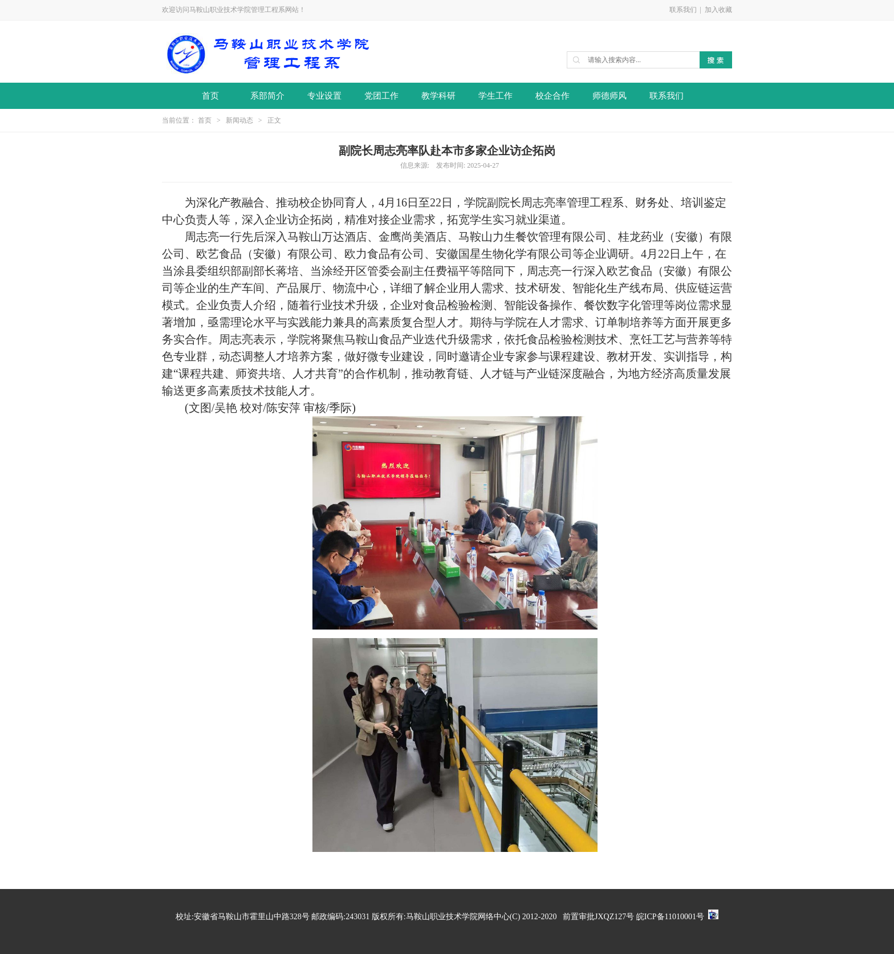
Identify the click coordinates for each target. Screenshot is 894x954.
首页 (210, 95)
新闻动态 (239, 120)
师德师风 (609, 95)
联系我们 (683, 10)
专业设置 (324, 95)
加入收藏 (718, 10)
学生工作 (495, 95)
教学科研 (438, 95)
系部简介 (267, 95)
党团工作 (381, 95)
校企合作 (552, 95)
